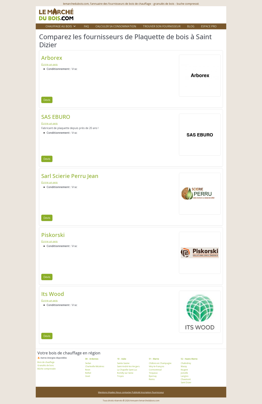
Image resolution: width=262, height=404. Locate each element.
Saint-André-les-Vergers (128, 366)
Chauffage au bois (59, 26)
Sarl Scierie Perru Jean (69, 175)
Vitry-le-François (156, 366)
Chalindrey (186, 363)
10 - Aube (121, 358)
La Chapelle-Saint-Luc (127, 369)
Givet (87, 376)
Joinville (184, 372)
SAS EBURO (55, 116)
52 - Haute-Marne (189, 358)
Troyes (120, 376)
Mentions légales (107, 392)
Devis (46, 100)
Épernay (153, 376)
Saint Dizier (186, 382)
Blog (190, 26)
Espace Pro (209, 26)
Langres (184, 376)
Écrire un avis (49, 64)
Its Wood (52, 293)
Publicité (136, 392)
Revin (87, 369)
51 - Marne (154, 358)
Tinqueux (153, 372)
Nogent (184, 369)
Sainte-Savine (123, 363)
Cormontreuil (155, 369)
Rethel (88, 372)
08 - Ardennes (91, 358)
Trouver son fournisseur (161, 26)
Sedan (88, 363)
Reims (152, 379)
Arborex (51, 57)
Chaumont (186, 379)
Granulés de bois (45, 365)
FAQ (86, 26)
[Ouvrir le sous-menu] (75, 26)
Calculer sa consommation (116, 26)
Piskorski (53, 234)
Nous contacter (124, 392)
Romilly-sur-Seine (125, 372)
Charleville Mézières (94, 366)
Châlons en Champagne (160, 363)
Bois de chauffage (45, 362)
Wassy (184, 366)
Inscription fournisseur (152, 392)
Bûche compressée (46, 368)
